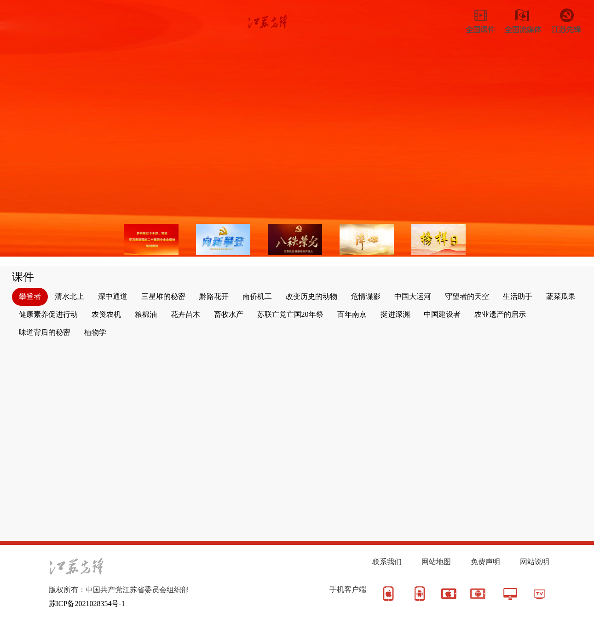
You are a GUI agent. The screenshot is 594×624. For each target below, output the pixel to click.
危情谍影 (366, 296)
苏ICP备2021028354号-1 (87, 603)
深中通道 (112, 296)
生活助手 (517, 296)
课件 (23, 277)
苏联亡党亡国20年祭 (290, 314)
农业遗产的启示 (500, 314)
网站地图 (436, 562)
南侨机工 (257, 296)
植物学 (95, 332)
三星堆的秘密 (163, 296)
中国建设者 (442, 314)
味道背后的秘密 (44, 332)
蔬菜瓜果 (561, 296)
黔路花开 (214, 296)
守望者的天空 (467, 296)
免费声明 (485, 562)
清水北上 (69, 296)
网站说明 (534, 562)
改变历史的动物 (311, 296)
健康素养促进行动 (48, 314)
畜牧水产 (228, 314)
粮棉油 (146, 314)
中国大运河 (412, 296)
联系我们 (387, 562)
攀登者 (30, 296)
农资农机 (106, 314)
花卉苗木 (185, 314)
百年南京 (352, 314)
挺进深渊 (395, 314)
